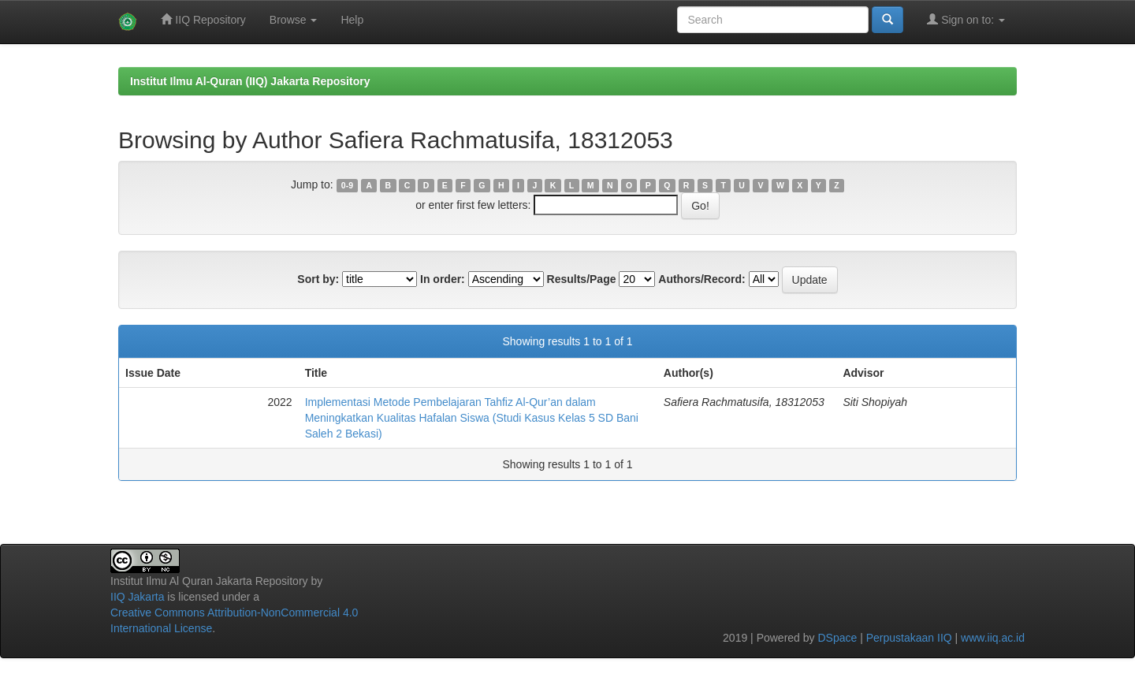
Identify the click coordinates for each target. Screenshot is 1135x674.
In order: (442, 279)
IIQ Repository (203, 19)
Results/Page (581, 279)
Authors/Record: (701, 279)
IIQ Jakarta (137, 596)
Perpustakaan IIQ (909, 637)
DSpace (837, 637)
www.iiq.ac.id (993, 637)
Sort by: (318, 279)
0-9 (347, 185)
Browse (294, 19)
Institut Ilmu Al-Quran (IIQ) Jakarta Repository (250, 81)
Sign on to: (966, 19)
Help (351, 19)
